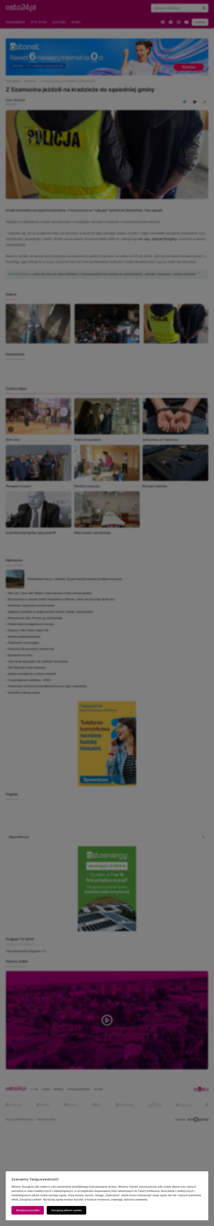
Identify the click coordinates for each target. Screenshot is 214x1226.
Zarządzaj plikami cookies (66, 1210)
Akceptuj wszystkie (27, 1210)
